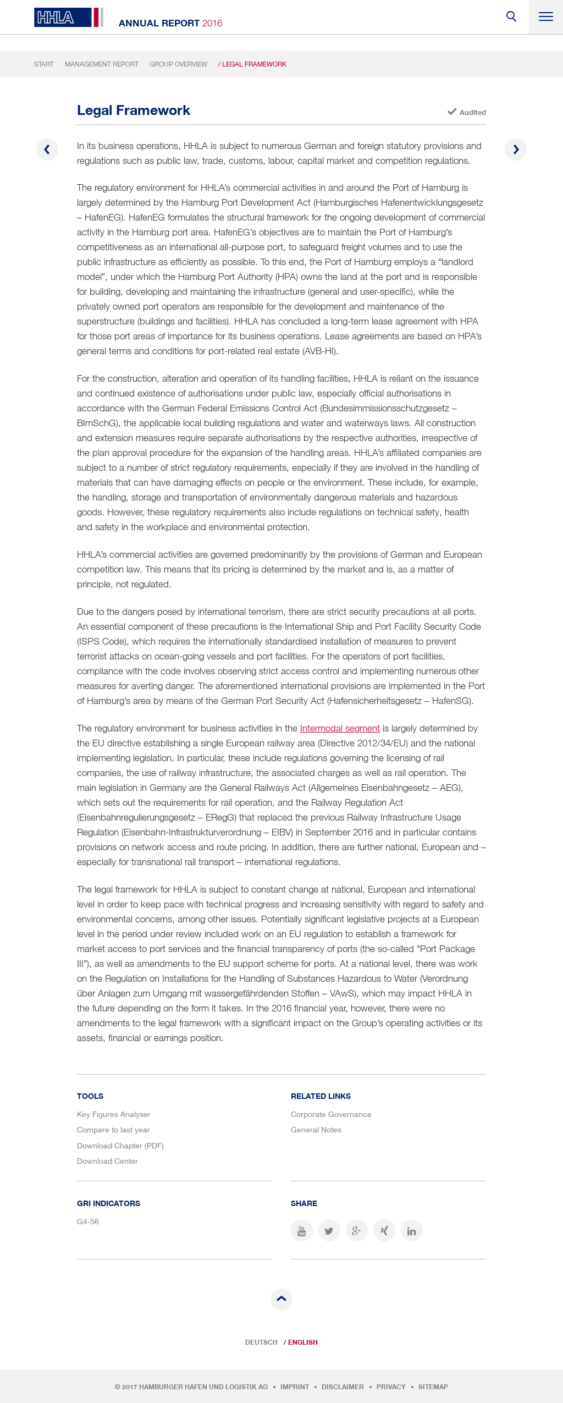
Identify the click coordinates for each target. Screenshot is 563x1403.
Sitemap (433, 1387)
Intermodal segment (340, 728)
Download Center (107, 1160)
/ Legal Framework (252, 64)
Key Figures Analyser (114, 1114)
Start (44, 64)
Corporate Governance (331, 1114)
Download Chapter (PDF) (120, 1145)
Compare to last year (113, 1129)
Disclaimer (343, 1387)
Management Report (102, 64)
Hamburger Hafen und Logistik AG (203, 1387)
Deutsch (261, 1342)
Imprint (294, 1387)
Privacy (391, 1387)
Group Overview (178, 64)
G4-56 (88, 1221)
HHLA (68, 17)
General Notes (316, 1129)
